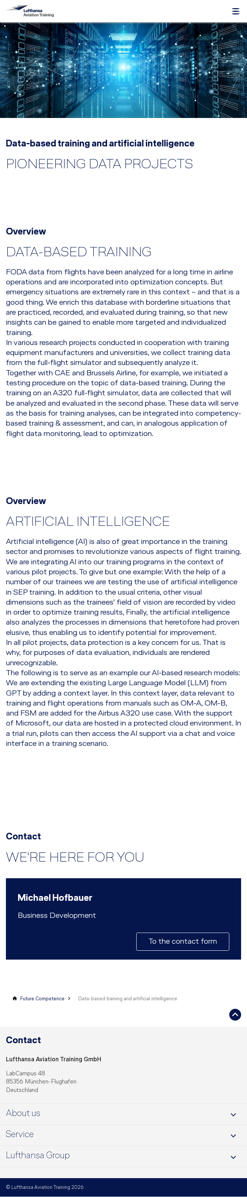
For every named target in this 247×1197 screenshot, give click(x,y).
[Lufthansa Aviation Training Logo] (30, 11)
